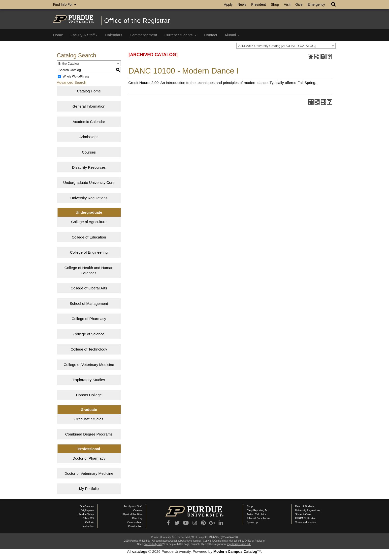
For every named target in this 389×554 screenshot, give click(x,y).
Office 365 (88, 518)
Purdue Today (86, 514)
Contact (210, 35)
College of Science (88, 334)
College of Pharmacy (89, 319)
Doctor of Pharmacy (88, 458)
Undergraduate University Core (89, 182)
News (242, 4)
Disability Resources (89, 167)
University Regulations (88, 198)
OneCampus (87, 506)
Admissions (88, 137)
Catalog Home (89, 91)
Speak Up (252, 522)
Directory (137, 518)
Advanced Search (71, 82)
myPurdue (88, 526)
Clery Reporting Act (257, 510)
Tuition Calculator (256, 514)
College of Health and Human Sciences (89, 270)
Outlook (89, 522)
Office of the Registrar (137, 20)
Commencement (143, 35)
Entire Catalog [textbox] (68, 63)
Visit (287, 4)
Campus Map (135, 522)
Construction (135, 526)
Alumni (232, 35)
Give (299, 4)
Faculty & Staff (84, 35)
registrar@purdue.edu (239, 544)
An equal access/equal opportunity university (176, 540)
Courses (89, 152)
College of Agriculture (89, 222)
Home (58, 35)
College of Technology (89, 349)
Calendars (113, 35)
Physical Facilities (132, 514)
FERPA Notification (305, 518)
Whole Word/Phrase (76, 76)
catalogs (139, 551)
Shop (275, 4)
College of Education (89, 237)
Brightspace (87, 510)
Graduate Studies (88, 419)
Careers (137, 510)
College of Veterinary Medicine (89, 364)
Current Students (180, 35)
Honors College (88, 395)
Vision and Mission (305, 522)
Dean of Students (304, 506)
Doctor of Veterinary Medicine (89, 473)
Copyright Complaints (215, 540)
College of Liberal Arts (89, 288)
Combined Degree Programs (89, 434)
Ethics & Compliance (258, 518)
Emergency (316, 4)
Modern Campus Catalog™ (237, 551)
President (258, 4)
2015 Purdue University (137, 540)
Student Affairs (303, 514)
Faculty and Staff (133, 506)
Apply (228, 4)
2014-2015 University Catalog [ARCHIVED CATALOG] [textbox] (277, 46)
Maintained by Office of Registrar (247, 540)
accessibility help (153, 544)
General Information (88, 106)
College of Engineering (89, 252)
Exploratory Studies (89, 380)
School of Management (89, 303)
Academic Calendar (89, 121)
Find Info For (64, 4)
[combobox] (286, 46)
